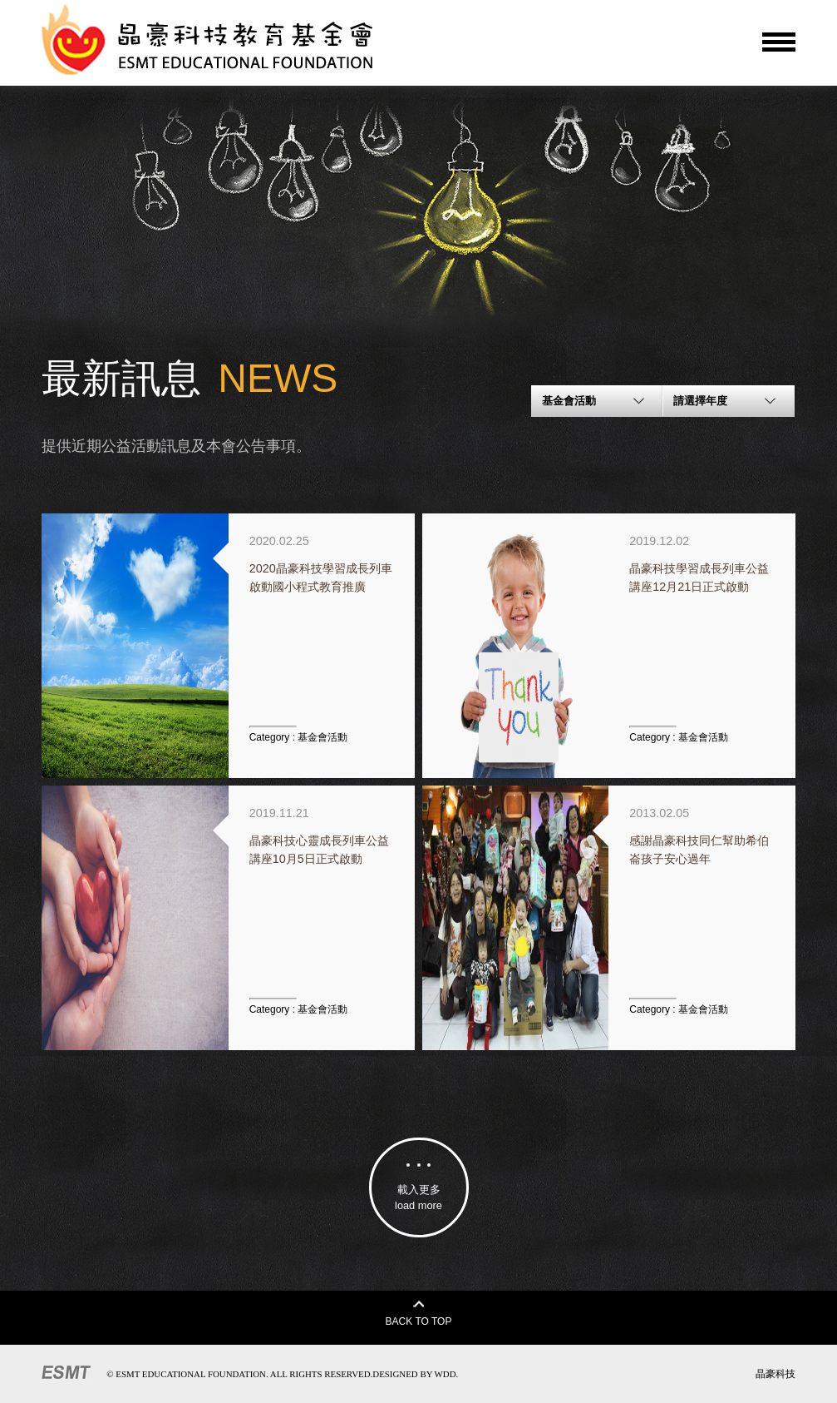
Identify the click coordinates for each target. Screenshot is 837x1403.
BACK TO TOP (419, 1314)
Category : (298, 737)
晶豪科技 (775, 1374)
